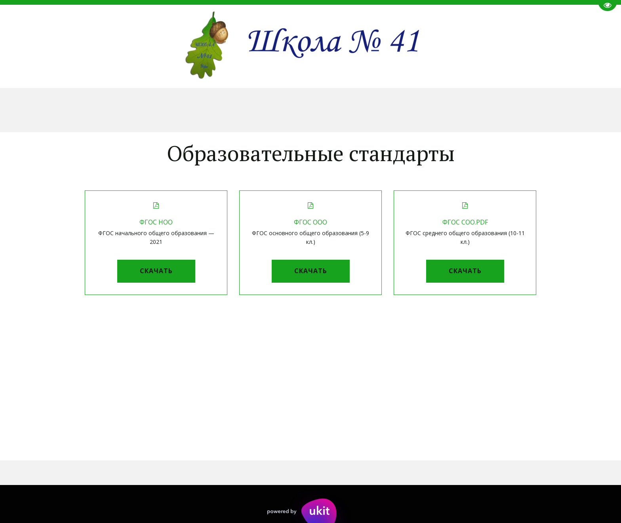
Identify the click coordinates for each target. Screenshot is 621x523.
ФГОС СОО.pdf (465, 222)
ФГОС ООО (310, 222)
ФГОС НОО (156, 222)
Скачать (156, 270)
